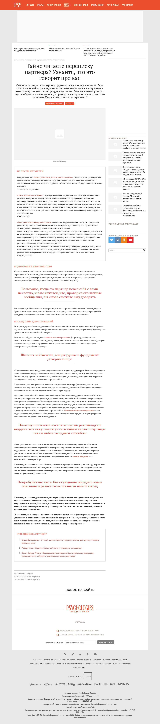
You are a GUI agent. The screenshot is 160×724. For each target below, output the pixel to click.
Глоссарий (127, 5)
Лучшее (30, 5)
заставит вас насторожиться (57, 337)
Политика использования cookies (70, 663)
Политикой (65, 634)
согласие (66, 630)
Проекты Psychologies (122, 663)
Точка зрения (54, 5)
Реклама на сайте (51, 659)
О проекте (37, 659)
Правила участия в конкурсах (115, 659)
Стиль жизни (97, 5)
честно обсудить (80, 456)
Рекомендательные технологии (98, 663)
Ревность (69, 103)
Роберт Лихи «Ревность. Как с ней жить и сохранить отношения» (52, 547)
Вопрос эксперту (84, 659)
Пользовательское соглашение (41, 663)
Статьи (40, 5)
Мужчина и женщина (54, 103)
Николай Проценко (26, 573)
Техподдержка (79, 667)
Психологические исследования (79, 410)
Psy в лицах (113, 5)
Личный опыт (81, 5)
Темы (66, 5)
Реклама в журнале (67, 659)
